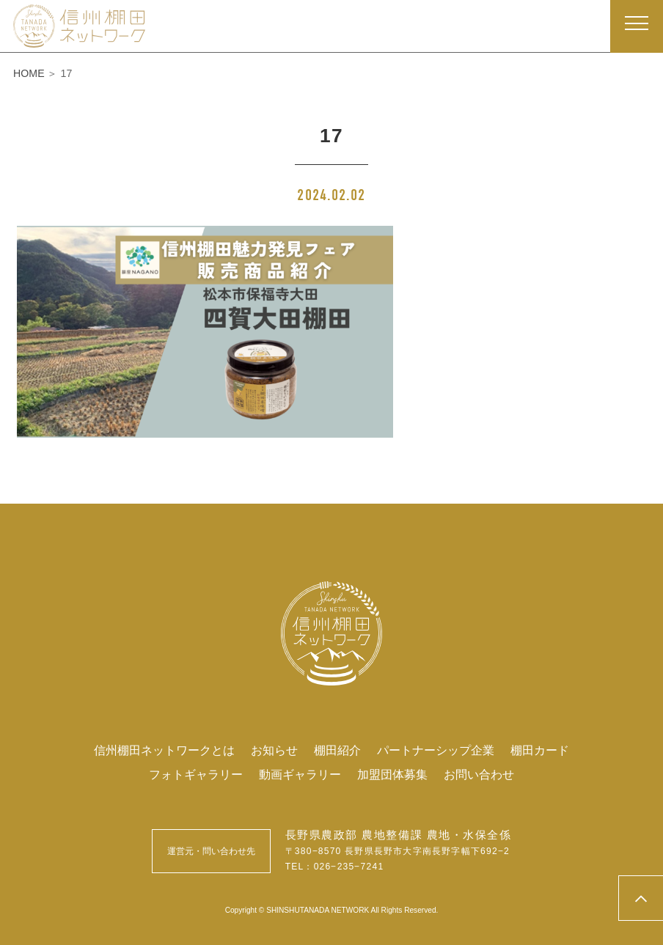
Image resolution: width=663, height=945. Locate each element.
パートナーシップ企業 (435, 750)
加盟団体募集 (392, 774)
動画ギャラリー (300, 774)
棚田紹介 (337, 750)
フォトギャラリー (196, 774)
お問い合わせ (479, 774)
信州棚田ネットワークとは (164, 750)
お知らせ (274, 750)
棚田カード (539, 750)
